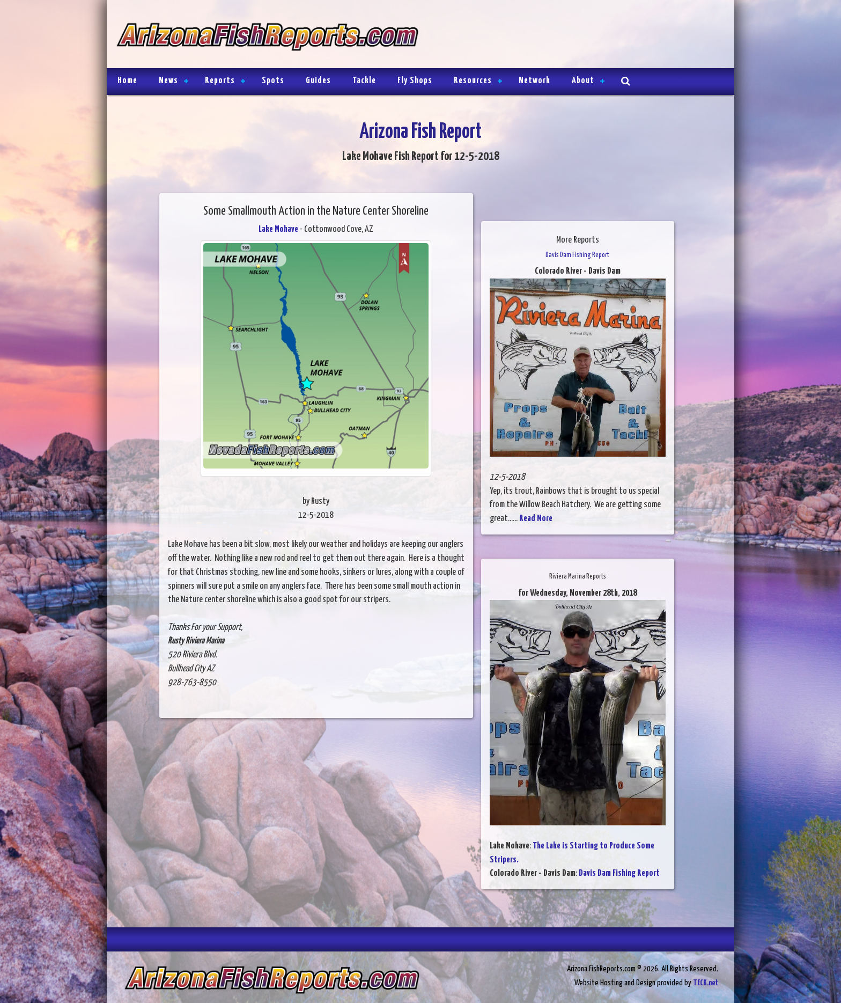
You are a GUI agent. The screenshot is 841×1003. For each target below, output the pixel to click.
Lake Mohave (278, 229)
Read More (535, 518)
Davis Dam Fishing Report (619, 873)
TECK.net (705, 983)
